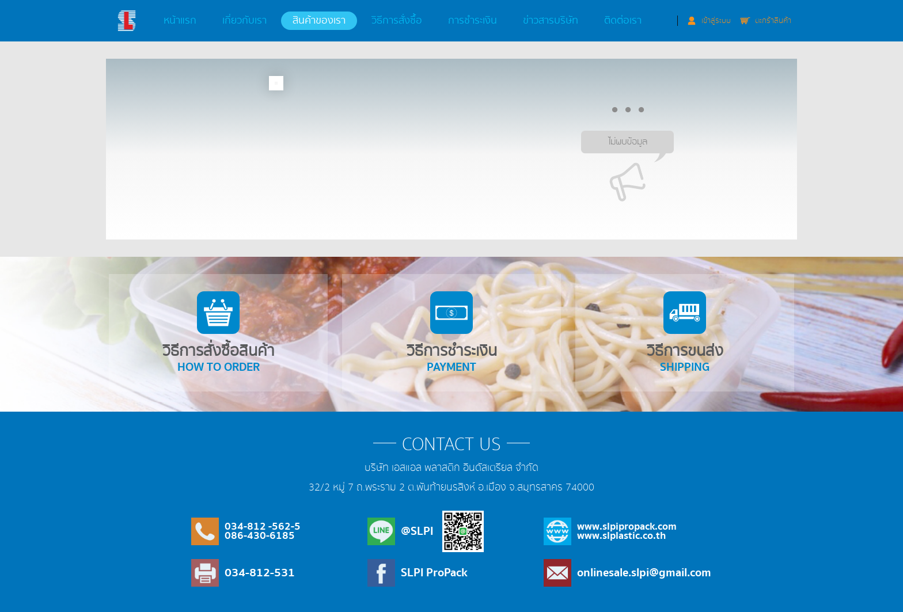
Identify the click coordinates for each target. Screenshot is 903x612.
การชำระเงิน (472, 20)
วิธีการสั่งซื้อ (396, 20)
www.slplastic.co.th (621, 535)
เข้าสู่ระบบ (716, 21)
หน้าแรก (180, 20)
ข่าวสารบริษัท (550, 20)
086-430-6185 (260, 535)
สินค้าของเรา (319, 20)
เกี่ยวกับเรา (244, 20)
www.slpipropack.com (627, 526)
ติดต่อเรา (623, 20)
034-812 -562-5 (263, 526)
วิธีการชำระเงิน (451, 333)
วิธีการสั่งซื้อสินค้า (217, 334)
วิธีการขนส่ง (685, 334)
